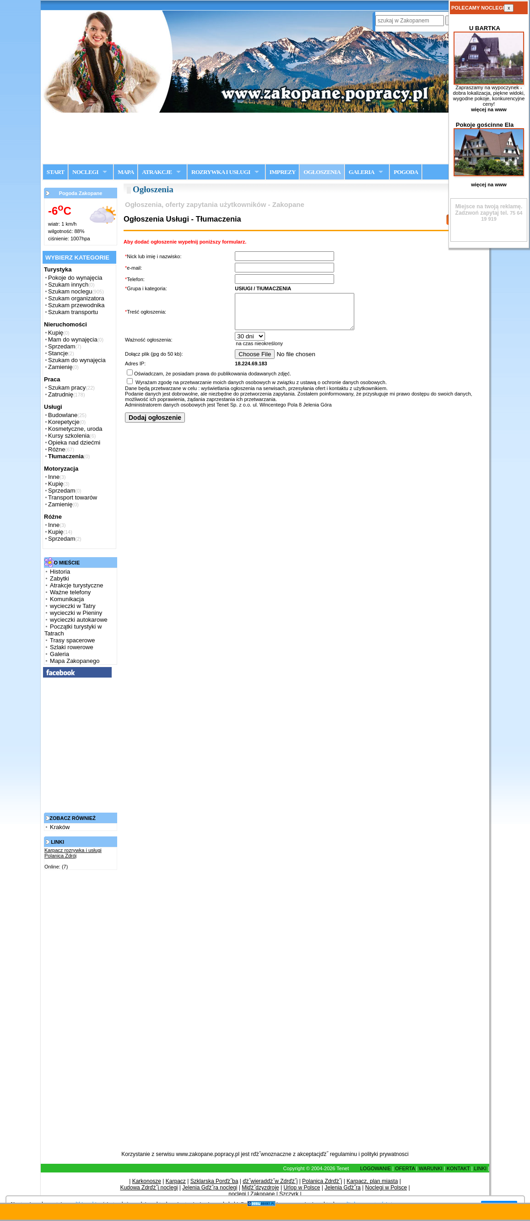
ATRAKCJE (157, 171)
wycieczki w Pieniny (76, 612)
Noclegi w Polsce (386, 1187)
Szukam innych (68, 284)
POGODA (406, 171)
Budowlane (62, 415)
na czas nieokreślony (355, 350)
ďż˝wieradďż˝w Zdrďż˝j (270, 1181)
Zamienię (60, 367)
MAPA (126, 171)
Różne (56, 449)
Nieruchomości (65, 324)
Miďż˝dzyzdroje (260, 1187)
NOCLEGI (85, 171)
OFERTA (405, 1168)
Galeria (59, 654)
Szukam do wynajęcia (77, 360)
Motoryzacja (61, 468)
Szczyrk (288, 1194)
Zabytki (59, 578)
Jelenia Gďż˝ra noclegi (209, 1187)
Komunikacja (67, 599)
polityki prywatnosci (384, 1154)
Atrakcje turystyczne (76, 585)
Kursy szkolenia (69, 435)
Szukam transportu (73, 312)
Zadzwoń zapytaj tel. (489, 209)
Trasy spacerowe (72, 640)
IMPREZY (283, 171)
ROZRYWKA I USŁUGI (220, 171)
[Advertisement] (265, 137)
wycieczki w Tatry (72, 605)
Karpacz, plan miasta (372, 1181)
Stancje (58, 353)
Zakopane (262, 1194)
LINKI (480, 1168)
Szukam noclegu (70, 291)
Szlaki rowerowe (71, 647)
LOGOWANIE (375, 1168)
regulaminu (343, 1154)
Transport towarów (72, 497)
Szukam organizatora (76, 298)
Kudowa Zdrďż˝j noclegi (149, 1187)
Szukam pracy (67, 387)
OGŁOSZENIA (322, 171)
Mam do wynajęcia (72, 339)
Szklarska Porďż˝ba (214, 1181)
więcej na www (489, 109)
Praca (52, 379)
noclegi (237, 1194)
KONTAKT (458, 1168)
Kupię (55, 332)
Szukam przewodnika (76, 305)
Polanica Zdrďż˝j (322, 1181)
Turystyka (57, 269)
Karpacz (176, 1181)
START (56, 171)
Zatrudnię (60, 394)
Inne (53, 476)
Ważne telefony (70, 592)
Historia (60, 571)
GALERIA (361, 171)
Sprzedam (61, 346)
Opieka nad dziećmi (74, 442)
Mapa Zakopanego (74, 660)
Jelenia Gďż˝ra (342, 1187)
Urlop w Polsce (301, 1187)
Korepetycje (64, 421)
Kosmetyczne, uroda (75, 428)
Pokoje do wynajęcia (75, 277)
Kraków (60, 827)
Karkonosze (146, 1181)
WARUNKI (431, 1168)
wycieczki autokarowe (79, 619)
